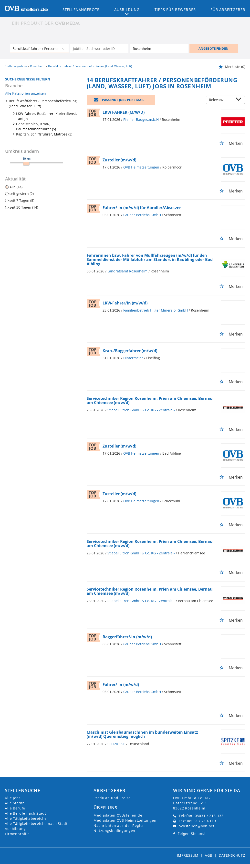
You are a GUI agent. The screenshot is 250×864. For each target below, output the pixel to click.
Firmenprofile (17, 833)
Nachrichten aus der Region (119, 825)
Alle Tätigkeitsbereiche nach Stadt (36, 823)
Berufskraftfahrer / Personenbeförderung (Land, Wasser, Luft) (43, 103)
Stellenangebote (81, 9)
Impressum (188, 855)
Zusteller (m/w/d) (119, 160)
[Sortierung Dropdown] (240, 100)
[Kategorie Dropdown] (64, 49)
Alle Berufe (15, 808)
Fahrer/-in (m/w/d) (121, 684)
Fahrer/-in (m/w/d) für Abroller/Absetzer (142, 207)
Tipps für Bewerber (175, 9)
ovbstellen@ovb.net (197, 826)
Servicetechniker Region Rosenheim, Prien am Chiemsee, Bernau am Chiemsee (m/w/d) (150, 400)
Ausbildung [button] (127, 9)
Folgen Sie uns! (192, 833)
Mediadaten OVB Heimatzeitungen (125, 820)
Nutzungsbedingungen (114, 830)
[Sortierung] (221, 100)
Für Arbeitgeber (227, 9)
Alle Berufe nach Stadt (25, 813)
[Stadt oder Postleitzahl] (159, 48)
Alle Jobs (13, 798)
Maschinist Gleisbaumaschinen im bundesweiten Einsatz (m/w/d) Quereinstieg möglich (142, 734)
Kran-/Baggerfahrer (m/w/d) (130, 350)
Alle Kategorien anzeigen (25, 93)
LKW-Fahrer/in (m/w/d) (125, 303)
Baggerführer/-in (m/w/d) (127, 637)
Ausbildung (15, 828)
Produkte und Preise (112, 798)
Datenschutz (232, 855)
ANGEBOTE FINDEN (213, 48)
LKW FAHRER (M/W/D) (124, 112)
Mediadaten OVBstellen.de (118, 815)
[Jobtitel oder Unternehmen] (99, 48)
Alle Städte (15, 803)
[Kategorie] (34, 49)
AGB (208, 855)
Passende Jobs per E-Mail (123, 100)
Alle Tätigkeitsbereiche (26, 818)
